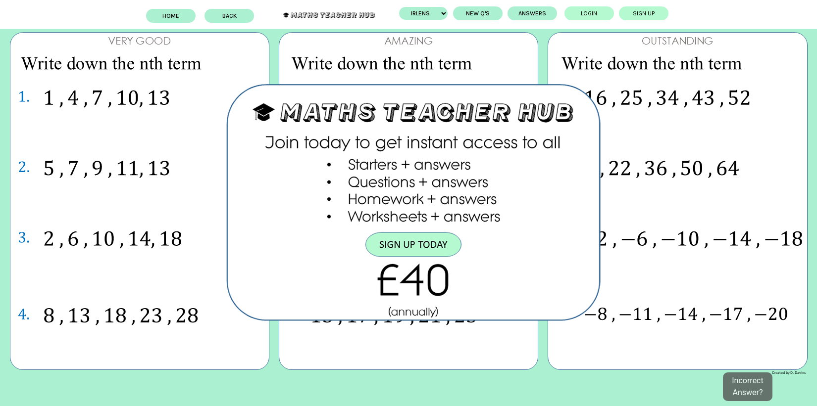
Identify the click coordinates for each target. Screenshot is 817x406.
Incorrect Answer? (747, 386)
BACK (245, 15)
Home (186, 15)
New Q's (462, 13)
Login (573, 13)
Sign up (628, 13)
